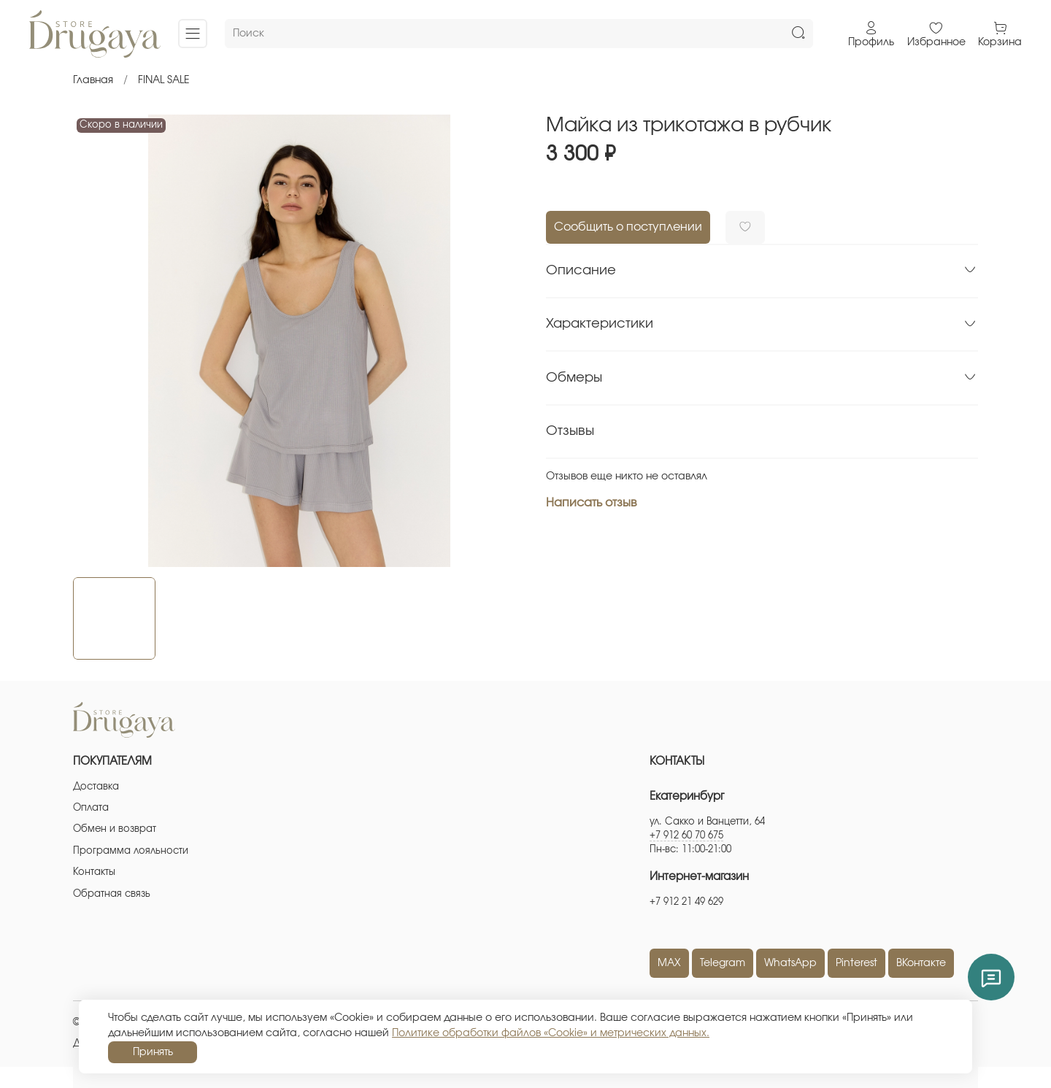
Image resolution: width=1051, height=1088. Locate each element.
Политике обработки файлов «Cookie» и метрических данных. (550, 1033)
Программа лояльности (130, 851)
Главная (93, 80)
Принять (153, 1052)
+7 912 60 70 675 (686, 836)
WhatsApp (790, 963)
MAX (669, 963)
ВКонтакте (921, 963)
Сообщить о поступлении (628, 227)
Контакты (94, 872)
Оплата (91, 808)
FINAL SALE (164, 80)
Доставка (96, 787)
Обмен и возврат (114, 829)
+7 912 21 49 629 (686, 902)
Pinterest (856, 963)
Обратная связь (111, 894)
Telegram (722, 963)
